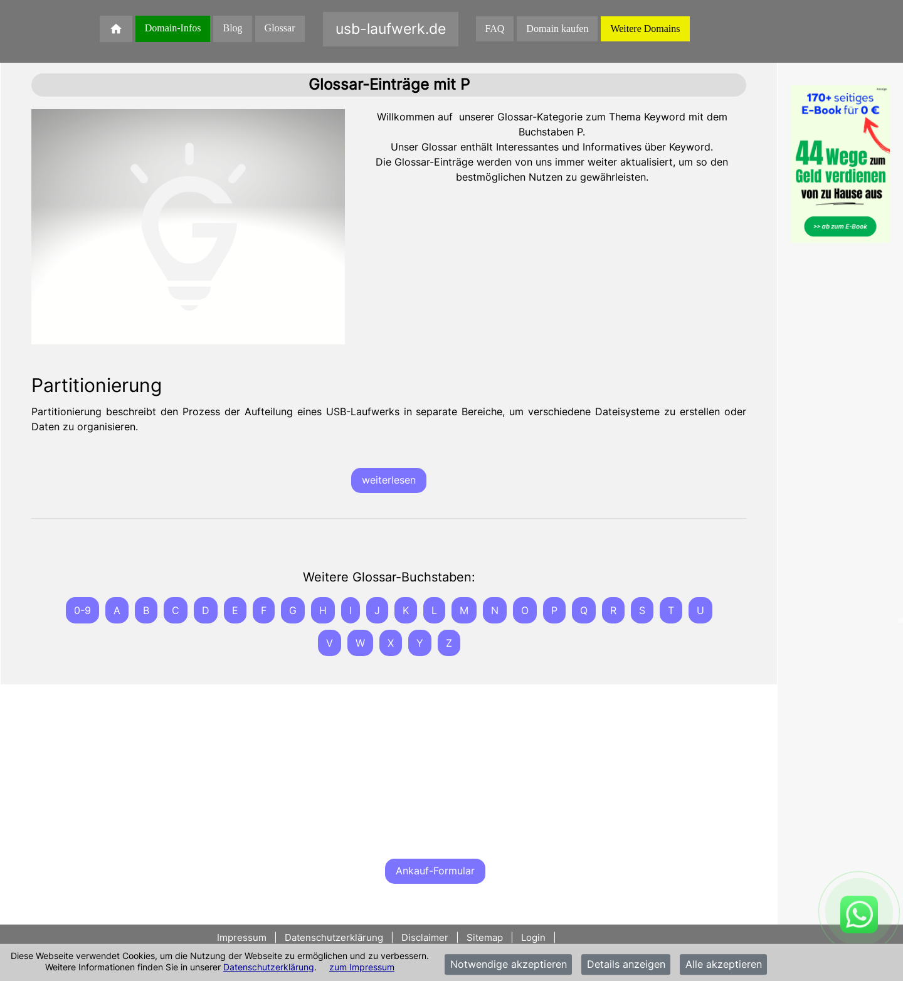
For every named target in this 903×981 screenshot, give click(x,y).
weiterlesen (389, 480)
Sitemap (485, 937)
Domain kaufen (557, 28)
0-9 (82, 610)
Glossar (280, 28)
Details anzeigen (626, 964)
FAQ (495, 28)
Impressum (243, 937)
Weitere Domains (645, 28)
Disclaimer (424, 937)
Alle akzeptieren (723, 964)
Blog (232, 28)
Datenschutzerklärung (268, 967)
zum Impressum (361, 967)
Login (533, 937)
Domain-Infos (173, 28)
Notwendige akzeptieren (508, 964)
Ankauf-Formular (435, 870)
